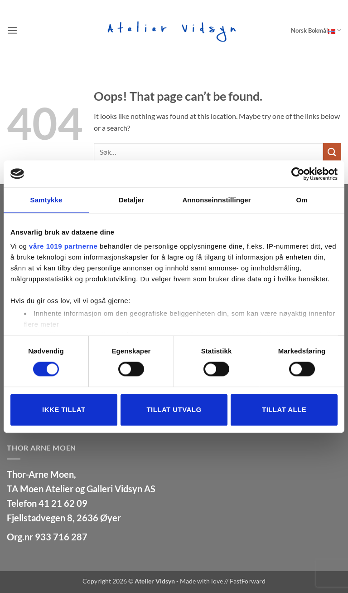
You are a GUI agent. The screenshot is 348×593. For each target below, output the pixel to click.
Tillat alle (284, 409)
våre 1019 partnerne (63, 246)
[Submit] (332, 152)
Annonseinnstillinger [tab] (216, 200)
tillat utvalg (173, 409)
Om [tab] (301, 200)
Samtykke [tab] (46, 200)
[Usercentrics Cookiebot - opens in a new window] (298, 174)
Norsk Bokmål (316, 30)
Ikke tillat (64, 409)
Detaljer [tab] (131, 200)
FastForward (248, 581)
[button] (12, 30)
